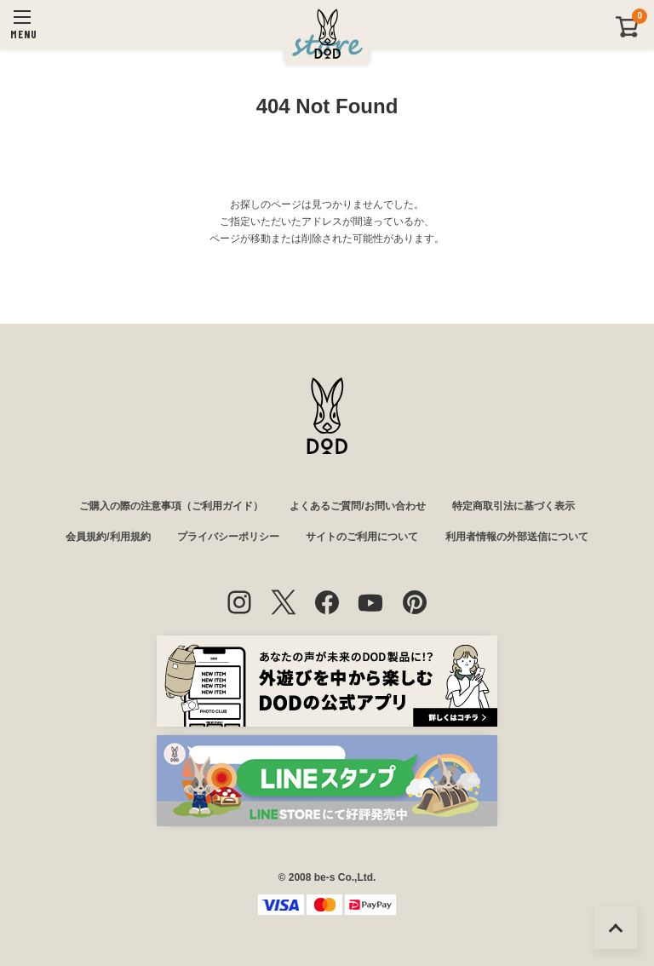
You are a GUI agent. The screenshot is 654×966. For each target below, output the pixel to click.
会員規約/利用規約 (108, 537)
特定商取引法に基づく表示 (513, 506)
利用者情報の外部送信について (516, 537)
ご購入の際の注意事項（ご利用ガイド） (171, 506)
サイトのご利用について (362, 537)
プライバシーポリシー (228, 537)
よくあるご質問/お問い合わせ (357, 506)
